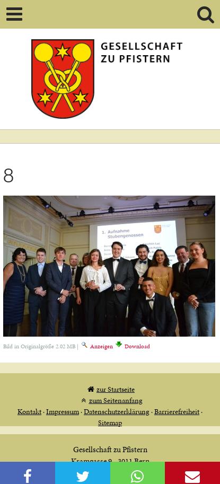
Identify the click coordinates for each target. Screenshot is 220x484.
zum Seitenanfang (116, 400)
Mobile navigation (14, 14)
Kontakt (29, 411)
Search (205, 14)
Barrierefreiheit (176, 411)
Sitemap (110, 422)
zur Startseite (115, 389)
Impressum (62, 411)
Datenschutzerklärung (116, 411)
